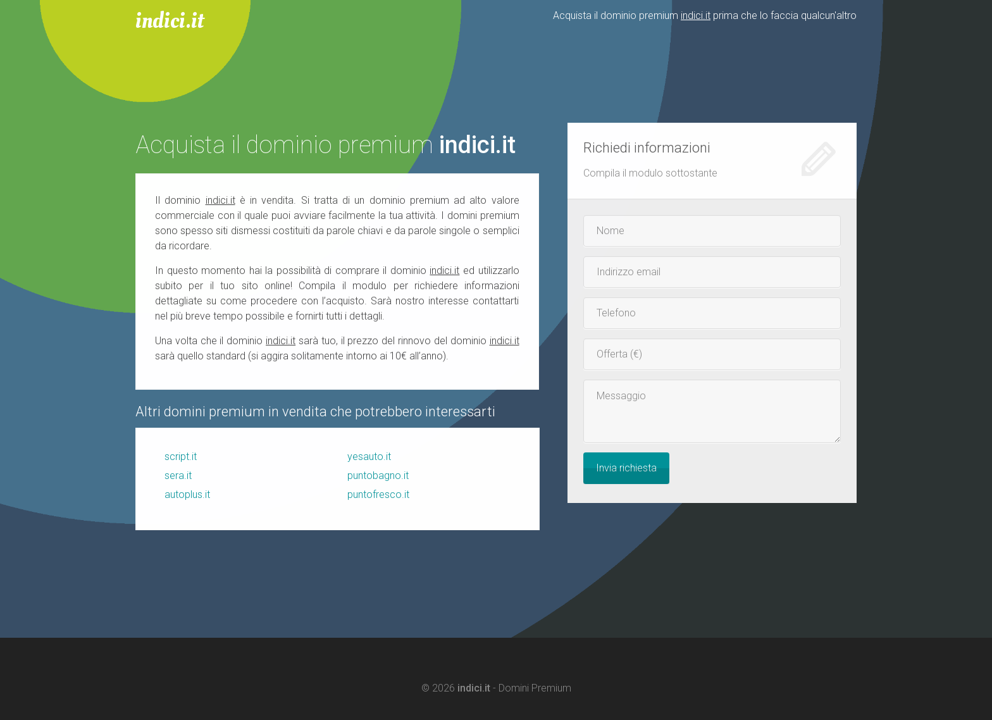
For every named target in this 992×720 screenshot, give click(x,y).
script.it (180, 457)
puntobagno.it (378, 476)
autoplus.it (187, 495)
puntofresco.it (378, 495)
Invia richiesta (626, 468)
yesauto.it (369, 457)
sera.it (178, 476)
